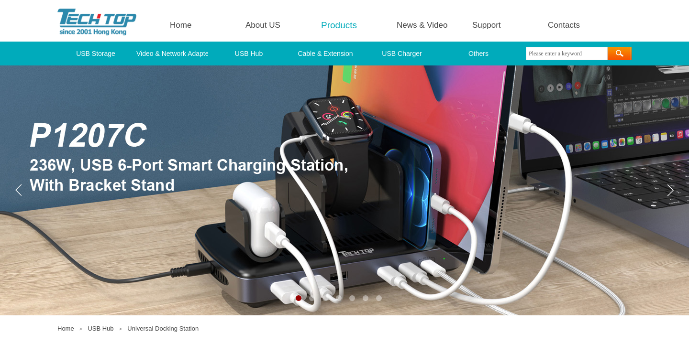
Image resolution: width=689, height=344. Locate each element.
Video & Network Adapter (172, 53)
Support (486, 25)
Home (180, 25)
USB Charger (402, 53)
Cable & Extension (325, 53)
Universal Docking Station (163, 328)
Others (478, 53)
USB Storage (95, 53)
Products (339, 25)
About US (262, 25)
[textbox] (567, 53)
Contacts (564, 25)
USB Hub (249, 53)
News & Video (422, 25)
